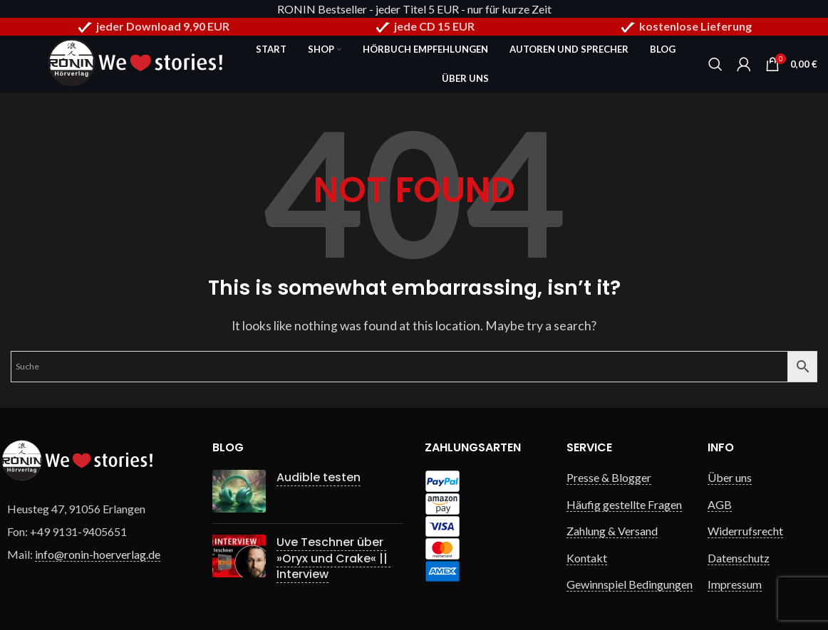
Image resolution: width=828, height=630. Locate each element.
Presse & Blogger (608, 477)
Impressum (735, 584)
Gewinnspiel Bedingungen (629, 584)
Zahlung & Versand (612, 530)
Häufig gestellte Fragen (624, 504)
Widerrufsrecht (745, 530)
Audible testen (318, 477)
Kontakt (586, 558)
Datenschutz (739, 558)
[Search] (715, 64)
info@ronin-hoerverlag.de (97, 554)
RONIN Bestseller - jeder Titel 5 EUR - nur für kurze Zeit (414, 9)
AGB (720, 504)
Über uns (730, 477)
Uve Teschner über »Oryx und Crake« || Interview (333, 558)
